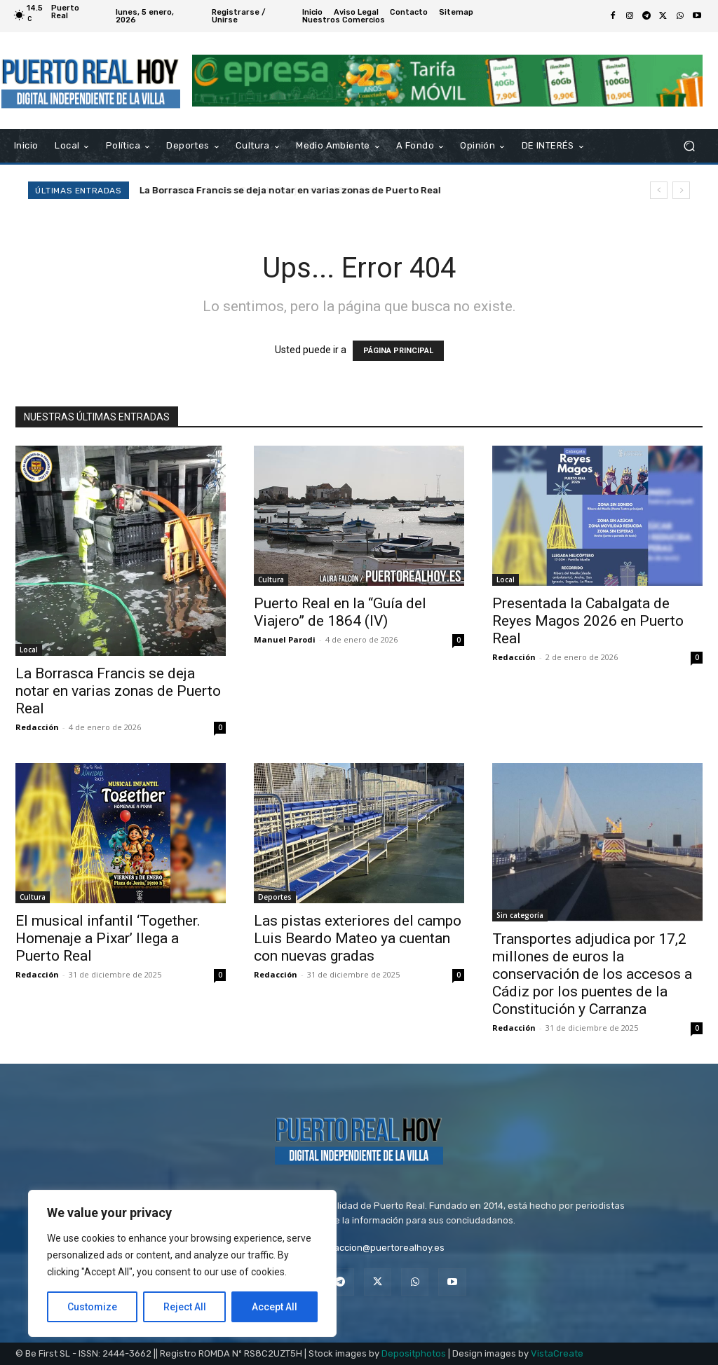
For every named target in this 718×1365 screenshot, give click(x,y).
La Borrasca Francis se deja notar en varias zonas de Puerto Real (118, 691)
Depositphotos (413, 1353)
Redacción (37, 727)
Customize (92, 1306)
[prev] (659, 190)
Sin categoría (519, 915)
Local (29, 649)
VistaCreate (557, 1353)
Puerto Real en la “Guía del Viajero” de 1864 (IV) (250, 190)
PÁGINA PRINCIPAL (398, 350)
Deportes (275, 897)
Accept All (274, 1306)
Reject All (184, 1306)
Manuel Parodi (285, 639)
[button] (688, 146)
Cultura (271, 579)
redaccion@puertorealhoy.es (382, 1247)
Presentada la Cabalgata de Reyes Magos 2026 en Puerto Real (588, 621)
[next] (681, 190)
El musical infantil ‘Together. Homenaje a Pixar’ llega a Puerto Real (108, 938)
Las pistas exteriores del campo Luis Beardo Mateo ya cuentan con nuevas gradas (357, 938)
